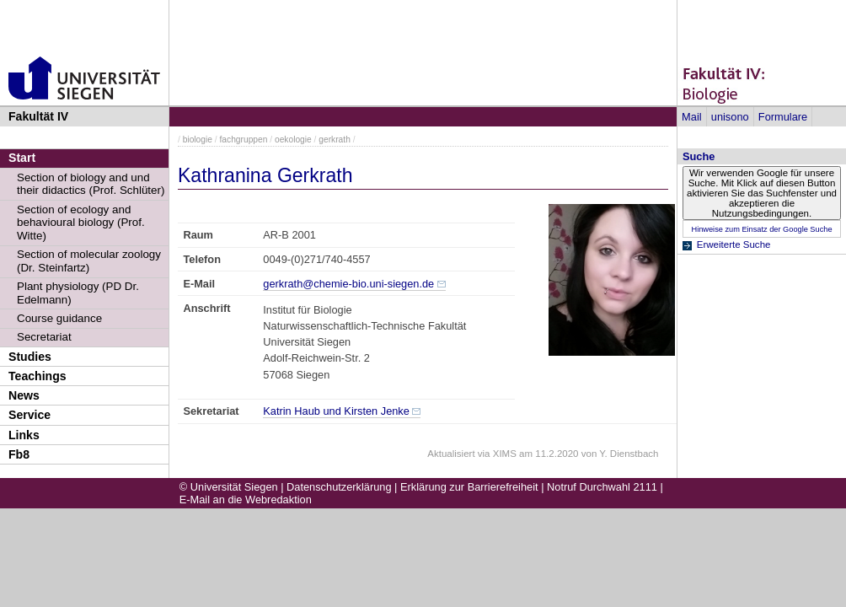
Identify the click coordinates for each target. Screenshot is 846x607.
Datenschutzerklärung (338, 487)
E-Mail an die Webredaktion (245, 499)
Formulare (782, 116)
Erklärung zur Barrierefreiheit (469, 487)
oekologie (293, 139)
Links (24, 435)
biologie (197, 139)
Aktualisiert (450, 454)
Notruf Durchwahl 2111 (602, 487)
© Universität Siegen (228, 487)
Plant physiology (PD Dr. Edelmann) (78, 293)
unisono (730, 116)
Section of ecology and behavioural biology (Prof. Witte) (81, 223)
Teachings (37, 376)
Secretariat (44, 336)
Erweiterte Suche (734, 244)
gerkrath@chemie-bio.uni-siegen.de (348, 283)
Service (29, 415)
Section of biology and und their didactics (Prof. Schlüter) (90, 184)
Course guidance (59, 318)
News (24, 395)
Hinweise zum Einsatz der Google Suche (761, 229)
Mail (691, 116)
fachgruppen (244, 139)
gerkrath (335, 139)
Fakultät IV (38, 116)
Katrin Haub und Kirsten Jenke (336, 411)
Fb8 (18, 454)
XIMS (505, 454)
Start (21, 157)
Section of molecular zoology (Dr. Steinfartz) (89, 261)
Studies (29, 356)
